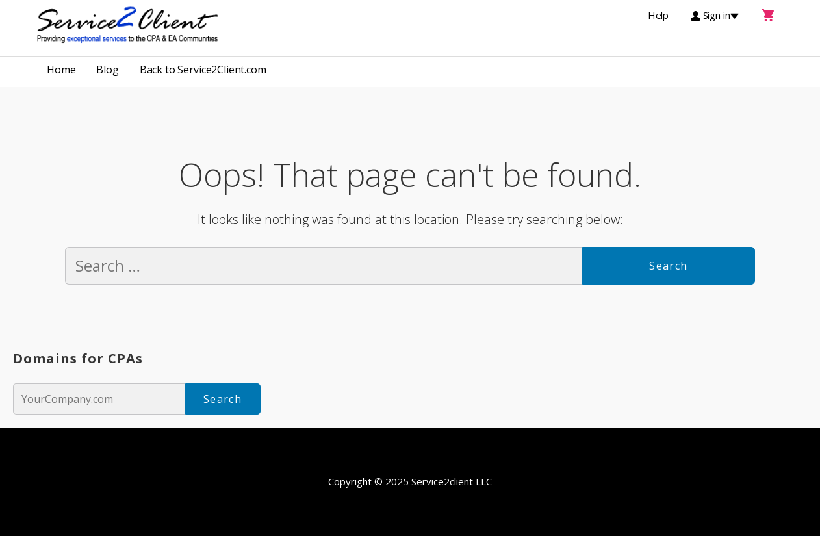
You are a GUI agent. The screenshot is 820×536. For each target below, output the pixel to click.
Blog (107, 69)
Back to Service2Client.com (203, 69)
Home (61, 69)
